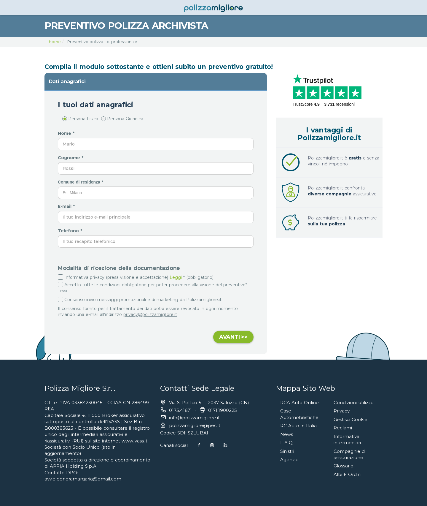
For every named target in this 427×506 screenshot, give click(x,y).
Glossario (343, 466)
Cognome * (71, 157)
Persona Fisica (80, 118)
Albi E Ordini (347, 474)
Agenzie (289, 459)
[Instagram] (212, 445)
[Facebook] (199, 445)
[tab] (155, 81)
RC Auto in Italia (298, 425)
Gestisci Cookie (350, 419)
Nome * (67, 133)
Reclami (343, 428)
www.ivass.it (134, 441)
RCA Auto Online (299, 402)
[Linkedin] (225, 445)
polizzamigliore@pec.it (194, 425)
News (286, 434)
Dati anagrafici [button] (67, 81)
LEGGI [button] (62, 291)
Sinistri (287, 451)
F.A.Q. (287, 442)
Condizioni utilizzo (354, 402)
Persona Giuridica (122, 118)
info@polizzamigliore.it (194, 417)
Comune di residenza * (81, 182)
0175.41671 (180, 410)
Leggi (176, 277)
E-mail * (67, 206)
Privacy (342, 411)
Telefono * (71, 230)
